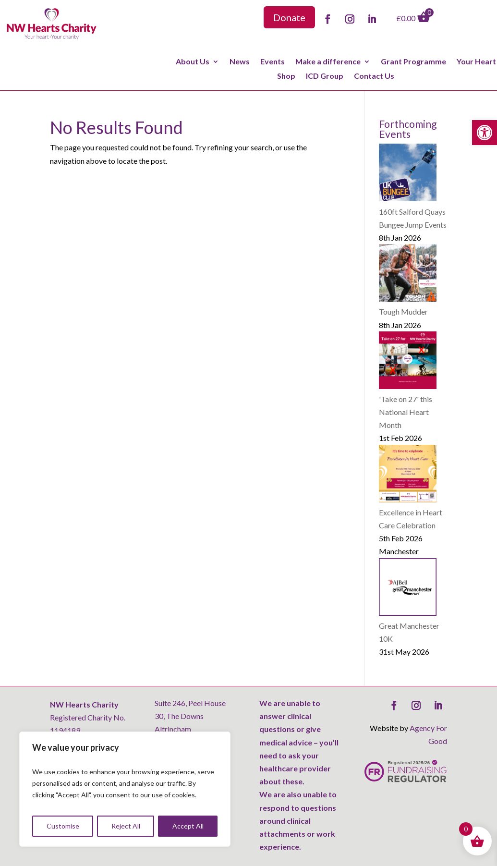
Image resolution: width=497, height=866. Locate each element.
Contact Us (374, 76)
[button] (484, 132)
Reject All (125, 826)
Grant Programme (413, 62)
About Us (192, 62)
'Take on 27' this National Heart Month (405, 411)
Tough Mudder (403, 311)
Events (272, 62)
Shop (286, 76)
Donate (289, 17)
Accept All (188, 826)
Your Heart (476, 62)
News (240, 62)
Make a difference (328, 62)
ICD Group (324, 76)
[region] (124, 789)
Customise (63, 826)
